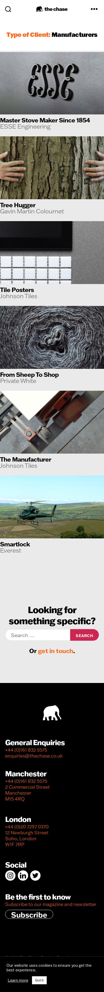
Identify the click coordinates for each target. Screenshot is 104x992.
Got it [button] (39, 980)
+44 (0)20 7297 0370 (27, 827)
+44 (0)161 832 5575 (26, 750)
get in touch (55, 651)
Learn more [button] (18, 980)
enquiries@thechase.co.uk (34, 756)
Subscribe (29, 914)
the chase (55, 8)
